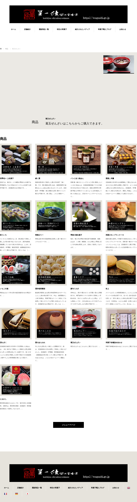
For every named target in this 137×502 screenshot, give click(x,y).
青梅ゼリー (39, 235)
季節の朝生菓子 (76, 235)
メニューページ (68, 425)
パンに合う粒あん (77, 178)
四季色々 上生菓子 (7, 178)
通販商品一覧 (44, 29)
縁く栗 (37, 178)
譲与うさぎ (75, 289)
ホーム (13, 29)
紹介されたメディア (82, 29)
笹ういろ (3, 235)
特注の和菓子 (62, 29)
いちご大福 (4, 289)
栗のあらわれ (40, 342)
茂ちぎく (3, 342)
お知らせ (122, 29)
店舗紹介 (27, 29)
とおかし (3, 399)
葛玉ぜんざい (75, 342)
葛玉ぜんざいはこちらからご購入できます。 (74, 123)
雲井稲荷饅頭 (40, 289)
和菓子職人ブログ (104, 29)
